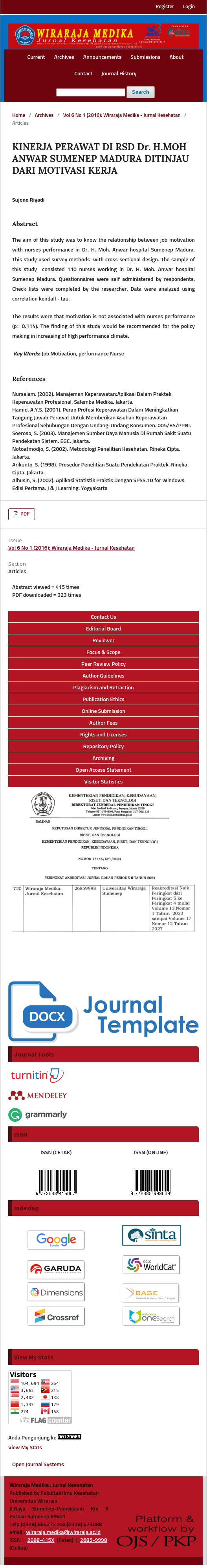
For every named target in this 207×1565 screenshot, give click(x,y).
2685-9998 (93, 1540)
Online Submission (103, 711)
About (177, 57)
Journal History (118, 74)
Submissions (146, 57)
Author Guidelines (103, 676)
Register (165, 6)
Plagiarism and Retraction (103, 687)
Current (36, 57)
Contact (83, 74)
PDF (24, 514)
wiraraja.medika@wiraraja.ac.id (63, 1532)
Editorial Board (103, 629)
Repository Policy (103, 746)
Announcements (102, 57)
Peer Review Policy (103, 664)
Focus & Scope (103, 652)
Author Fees (103, 723)
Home (18, 115)
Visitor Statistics (103, 782)
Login (189, 6)
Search (140, 92)
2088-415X (41, 1540)
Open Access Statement (104, 770)
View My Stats (25, 1447)
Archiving (104, 758)
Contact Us (103, 617)
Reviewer (103, 640)
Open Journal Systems (38, 1464)
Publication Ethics (103, 699)
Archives (64, 57)
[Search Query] (90, 92)
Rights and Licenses (103, 735)
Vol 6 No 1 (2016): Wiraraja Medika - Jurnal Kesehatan (122, 115)
